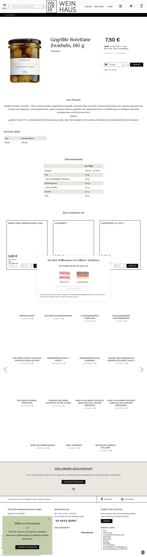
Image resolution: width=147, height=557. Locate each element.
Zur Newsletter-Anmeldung (27, 547)
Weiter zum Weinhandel (73, 288)
